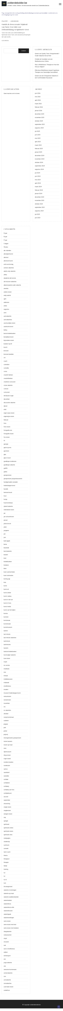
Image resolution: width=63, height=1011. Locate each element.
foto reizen (7, 429)
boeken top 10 (8, 346)
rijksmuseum (7, 754)
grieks (5, 474)
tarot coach (7, 854)
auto (5, 315)
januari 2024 (38, 196)
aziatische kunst (8, 329)
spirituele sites (8, 837)
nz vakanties (7, 713)
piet (5, 730)
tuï (4, 879)
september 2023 (40, 210)
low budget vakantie (10, 657)
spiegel (6, 823)
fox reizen (7, 440)
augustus (6, 312)
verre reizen (7, 923)
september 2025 (40, 127)
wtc (5, 961)
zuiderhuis (7, 993)
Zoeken (23, 53)
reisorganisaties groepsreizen (12, 740)
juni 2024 (37, 179)
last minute (7, 637)
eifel (5, 412)
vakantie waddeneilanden (11, 899)
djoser (5, 408)
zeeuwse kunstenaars (10, 972)
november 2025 (39, 120)
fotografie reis (8, 433)
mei (5, 675)
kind (5, 560)
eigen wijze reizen (9, 415)
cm (4, 360)
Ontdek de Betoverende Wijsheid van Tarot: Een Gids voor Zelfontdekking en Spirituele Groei (14, 28)
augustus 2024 (39, 172)
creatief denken (8, 377)
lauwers (6, 650)
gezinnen (6, 453)
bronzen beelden (9, 357)
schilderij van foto (9, 792)
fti (4, 443)
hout (5, 498)
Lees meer (5, 43)
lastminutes (7, 647)
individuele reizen (9, 512)
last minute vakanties (10, 640)
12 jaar (5, 236)
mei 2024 (38, 182)
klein (5, 571)
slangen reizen (8, 816)
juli (4, 536)
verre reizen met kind (10, 927)
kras (5, 585)
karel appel (7, 543)
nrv (4, 709)
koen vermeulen (8, 578)
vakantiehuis (7, 906)
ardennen (6, 305)
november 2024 (39, 161)
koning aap (7, 581)
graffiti (5, 471)
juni (5, 540)
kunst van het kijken (9, 612)
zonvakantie (7, 982)
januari (6, 522)
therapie (6, 865)
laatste (6, 633)
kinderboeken (8, 564)
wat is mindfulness (9, 951)
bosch (5, 350)
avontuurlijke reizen (9, 325)
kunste (6, 616)
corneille (6, 370)
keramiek (6, 550)
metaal (6, 678)
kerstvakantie (8, 554)
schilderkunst (8, 796)
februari (6, 422)
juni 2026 (37, 96)
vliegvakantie (7, 934)
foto (5, 426)
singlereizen (7, 813)
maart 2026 (38, 106)
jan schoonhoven (9, 519)
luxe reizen (7, 661)
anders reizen (8, 294)
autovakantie (7, 319)
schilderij (6, 789)
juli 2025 (37, 134)
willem (6, 955)
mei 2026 (37, 99)
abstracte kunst (8, 263)
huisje (5, 502)
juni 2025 (37, 137)
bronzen (6, 353)
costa (5, 374)
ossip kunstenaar (9, 720)
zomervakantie (8, 975)
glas (5, 457)
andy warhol (7, 298)
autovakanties (8, 322)
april (5, 301)
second (6, 799)
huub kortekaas (8, 505)
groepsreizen (7, 478)
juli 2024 (37, 175)
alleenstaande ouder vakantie (12, 287)
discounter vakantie (9, 405)
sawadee (6, 778)
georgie (6, 446)
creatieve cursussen (9, 384)
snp (5, 820)
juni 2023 (37, 220)
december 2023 (39, 199)
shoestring (7, 806)
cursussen (7, 395)
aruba (5, 308)
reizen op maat (8, 747)
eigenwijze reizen (9, 419)
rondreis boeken (8, 764)
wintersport (7, 958)
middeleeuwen (8, 681)
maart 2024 (38, 189)
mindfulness (7, 688)
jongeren (6, 533)
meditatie (6, 671)
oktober (6, 716)
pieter (5, 733)
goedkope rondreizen (10, 464)
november (7, 706)
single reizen (7, 809)
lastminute (7, 643)
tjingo (5, 868)
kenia (5, 547)
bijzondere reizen (9, 343)
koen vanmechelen (9, 574)
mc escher (7, 668)
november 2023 (39, 203)
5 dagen (6, 246)
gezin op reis (7, 450)
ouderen (6, 723)
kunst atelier (7, 595)
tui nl (5, 882)
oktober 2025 (39, 123)
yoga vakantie (8, 965)
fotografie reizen (9, 436)
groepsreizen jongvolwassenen (13, 481)
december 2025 (39, 116)
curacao (6, 391)
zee (5, 968)
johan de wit (7, 526)
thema (5, 858)
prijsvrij (6, 737)
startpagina (7, 841)
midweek (6, 685)
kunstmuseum (8, 630)
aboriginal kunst (8, 256)
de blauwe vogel (8, 398)
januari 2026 (38, 113)
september (7, 802)
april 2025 (38, 144)
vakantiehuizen (8, 913)
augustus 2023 (39, 213)
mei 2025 (37, 141)
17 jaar (5, 242)
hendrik (6, 491)
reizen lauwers (8, 744)
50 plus (6, 249)
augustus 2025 (39, 130)
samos (6, 771)
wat (5, 948)
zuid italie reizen (8, 989)
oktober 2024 (39, 165)
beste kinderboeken (9, 336)
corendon (6, 367)
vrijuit (5, 941)
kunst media (7, 609)
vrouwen (6, 944)
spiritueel (6, 827)
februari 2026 (39, 109)
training (6, 872)
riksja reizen (7, 758)
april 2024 (38, 186)
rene (5, 751)
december (7, 401)
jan (4, 516)
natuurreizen (7, 699)
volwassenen (7, 937)
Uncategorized (8, 889)
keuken (6, 557)
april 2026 (38, 103)
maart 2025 (38, 148)
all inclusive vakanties (10, 284)
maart (5, 664)
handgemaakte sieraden (11, 484)
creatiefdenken (8, 381)
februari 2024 (39, 192)
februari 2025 (39, 151)
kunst (5, 588)
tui (4, 875)
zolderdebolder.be (17, 3)
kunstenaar (7, 623)
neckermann (7, 702)
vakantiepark (7, 917)
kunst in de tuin (8, 602)
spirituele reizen (8, 834)
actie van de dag (8, 267)
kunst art (6, 592)
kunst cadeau (7, 599)
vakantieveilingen (9, 920)
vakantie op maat (9, 896)
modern (6, 692)
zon (5, 979)
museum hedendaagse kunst (12, 695)
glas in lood (7, 460)
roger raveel (7, 761)
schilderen (7, 785)
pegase (6, 726)
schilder (6, 782)
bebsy (5, 332)
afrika (5, 277)
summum (6, 847)
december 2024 (39, 158)
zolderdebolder (14, 21)
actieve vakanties (9, 270)
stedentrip (7, 844)
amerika (6, 291)
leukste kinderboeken (10, 654)
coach (5, 363)
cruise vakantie (8, 388)
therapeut (6, 861)
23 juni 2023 (5, 21)
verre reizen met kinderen (11, 930)
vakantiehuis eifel (9, 910)
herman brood (8, 495)
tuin (5, 885)
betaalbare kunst (8, 339)
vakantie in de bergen (10, 892)
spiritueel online (8, 830)
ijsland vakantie (8, 509)
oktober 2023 (39, 206)
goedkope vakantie (9, 467)
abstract (6, 260)
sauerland (6, 775)
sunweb (6, 851)
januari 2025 (38, 154)
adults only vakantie (9, 274)
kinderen (6, 567)
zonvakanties (7, 986)
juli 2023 (37, 217)
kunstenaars (7, 626)
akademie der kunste (10, 280)
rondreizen (7, 768)
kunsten (6, 619)
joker (5, 529)
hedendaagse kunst (9, 488)
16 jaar (5, 239)
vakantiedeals (8, 903)
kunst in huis (7, 605)
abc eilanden (7, 253)
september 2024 (40, 168)
